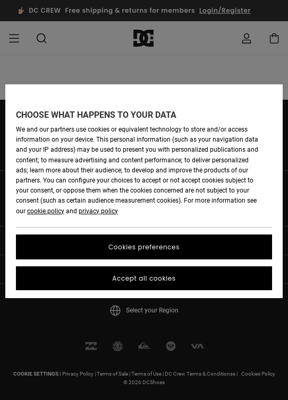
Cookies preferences (144, 246)
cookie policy (45, 211)
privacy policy (98, 211)
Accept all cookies (143, 278)
